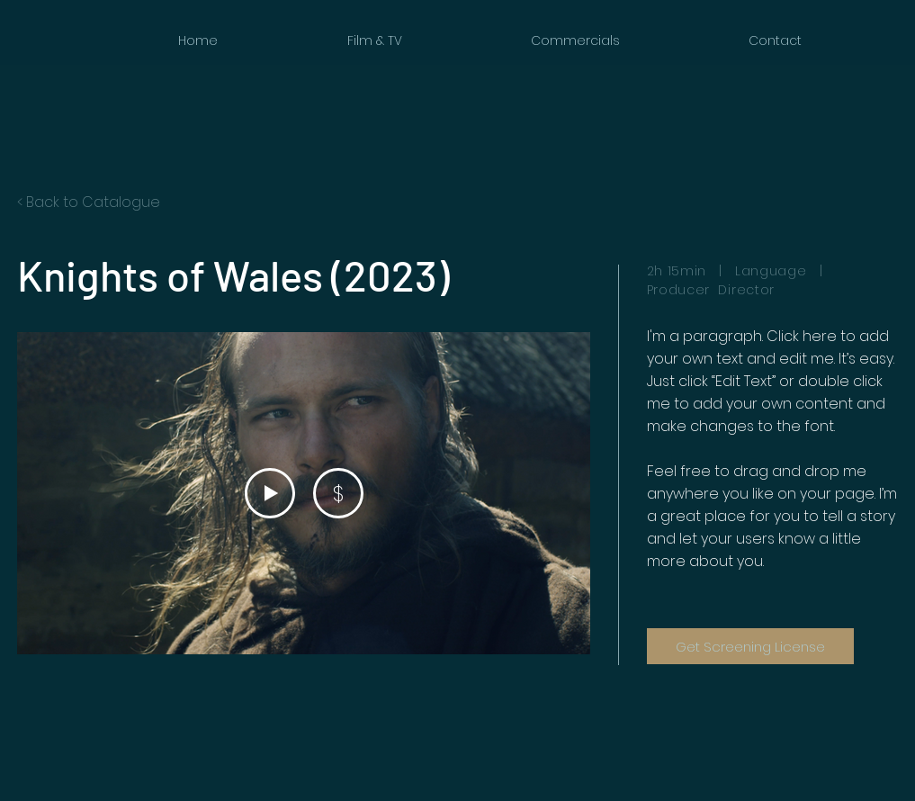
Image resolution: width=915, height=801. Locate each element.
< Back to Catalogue (88, 202)
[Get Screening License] (750, 646)
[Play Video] (269, 493)
